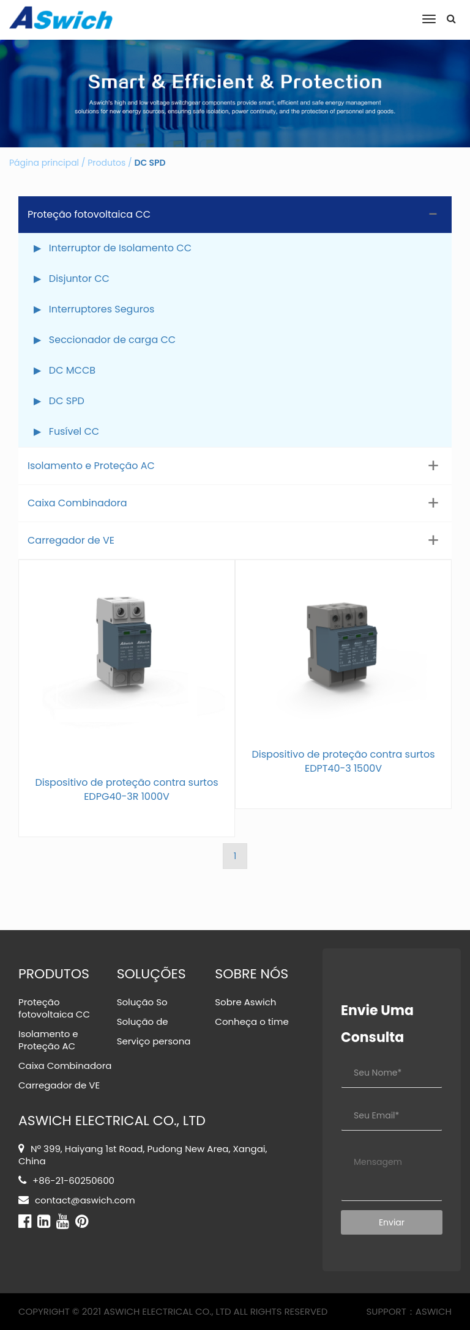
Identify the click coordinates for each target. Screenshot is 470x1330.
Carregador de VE (71, 540)
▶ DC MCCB (64, 370)
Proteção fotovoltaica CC (89, 214)
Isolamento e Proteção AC (91, 466)
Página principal (44, 163)
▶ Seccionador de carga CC (105, 340)
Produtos (106, 163)
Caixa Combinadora (77, 503)
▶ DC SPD (59, 401)
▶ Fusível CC (66, 431)
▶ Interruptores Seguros (94, 309)
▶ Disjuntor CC (72, 279)
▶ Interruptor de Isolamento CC (113, 248)
